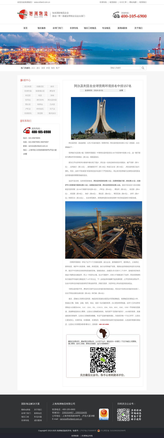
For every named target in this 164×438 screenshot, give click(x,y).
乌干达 (52, 109)
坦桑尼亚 (40, 86)
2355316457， (68, 413)
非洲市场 (28, 91)
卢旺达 (28, 109)
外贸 (48, 68)
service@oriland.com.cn (71, 419)
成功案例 (38, 420)
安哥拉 (28, 100)
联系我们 (143, 2)
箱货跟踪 (113, 2)
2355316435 (81, 413)
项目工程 (25, 417)
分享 (121, 90)
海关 (53, 68)
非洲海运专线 (87, 436)
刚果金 (40, 104)
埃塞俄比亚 (40, 91)
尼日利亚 (28, 86)
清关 (43, 68)
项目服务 (42, 28)
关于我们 (138, 28)
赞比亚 (28, 104)
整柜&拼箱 (25, 410)
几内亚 (52, 104)
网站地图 (133, 2)
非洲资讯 (28, 113)
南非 (52, 86)
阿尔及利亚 (52, 100)
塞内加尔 (52, 113)
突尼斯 (40, 113)
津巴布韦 (40, 100)
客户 (58, 68)
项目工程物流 (90, 28)
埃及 (40, 95)
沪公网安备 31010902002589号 (111, 430)
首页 (25, 28)
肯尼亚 (28, 95)
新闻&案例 (122, 28)
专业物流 (106, 28)
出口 (33, 68)
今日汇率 (123, 2)
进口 (38, 68)
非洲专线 (103, 2)
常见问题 (38, 417)
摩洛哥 (52, 91)
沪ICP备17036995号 (88, 431)
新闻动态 (38, 413)
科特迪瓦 (40, 109)
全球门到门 (58, 28)
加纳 (52, 95)
